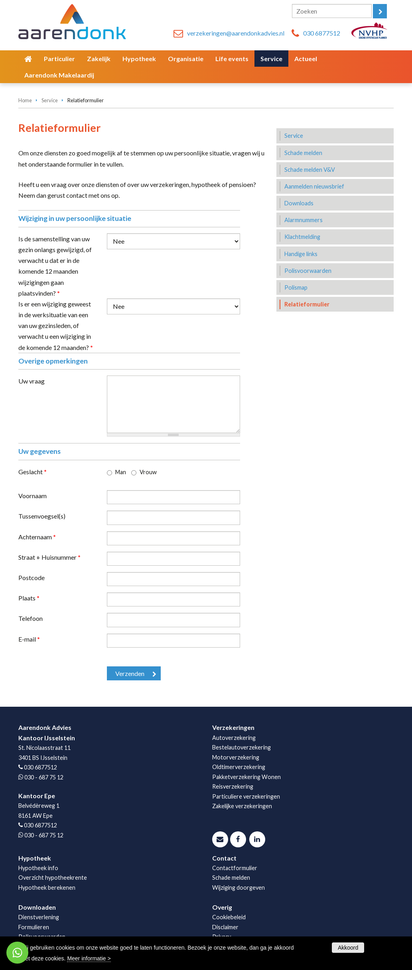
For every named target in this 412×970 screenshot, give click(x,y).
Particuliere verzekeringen (246, 796)
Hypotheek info (38, 868)
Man (120, 472)
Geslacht (32, 471)
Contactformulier (234, 868)
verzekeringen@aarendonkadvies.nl (235, 33)
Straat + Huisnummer (49, 557)
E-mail (29, 639)
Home (25, 100)
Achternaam (37, 537)
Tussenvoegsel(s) (41, 516)
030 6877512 (321, 33)
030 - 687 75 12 (43, 777)
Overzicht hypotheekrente (52, 877)
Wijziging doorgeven (238, 887)
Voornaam (32, 495)
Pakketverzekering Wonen (246, 776)
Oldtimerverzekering (238, 766)
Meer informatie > (88, 958)
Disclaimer (225, 927)
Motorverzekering (235, 757)
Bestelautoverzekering (241, 747)
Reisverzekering (232, 786)
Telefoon (30, 618)
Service (49, 100)
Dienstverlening (38, 917)
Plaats (28, 598)
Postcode (31, 577)
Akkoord (348, 947)
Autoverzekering (234, 737)
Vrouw (148, 472)
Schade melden (231, 877)
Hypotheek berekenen (46, 887)
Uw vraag (31, 381)
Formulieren (33, 927)
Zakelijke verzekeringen (242, 806)
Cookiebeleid (229, 917)
